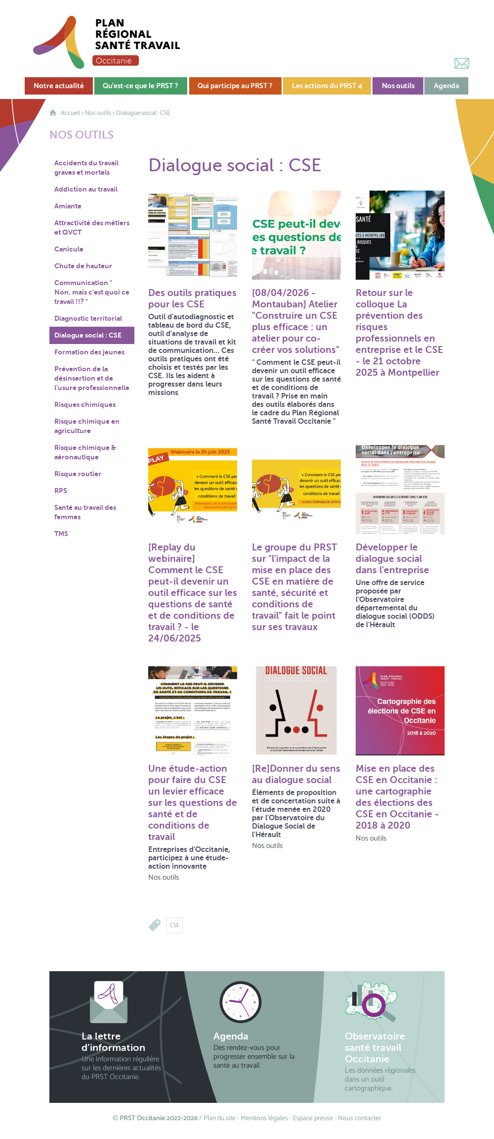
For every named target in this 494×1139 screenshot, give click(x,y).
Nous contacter (359, 1118)
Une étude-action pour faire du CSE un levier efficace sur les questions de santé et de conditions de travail (192, 802)
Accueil (70, 113)
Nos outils (98, 113)
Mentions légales (264, 1118)
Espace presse (313, 1118)
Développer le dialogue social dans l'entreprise (392, 558)
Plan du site (220, 1118)
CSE (174, 925)
